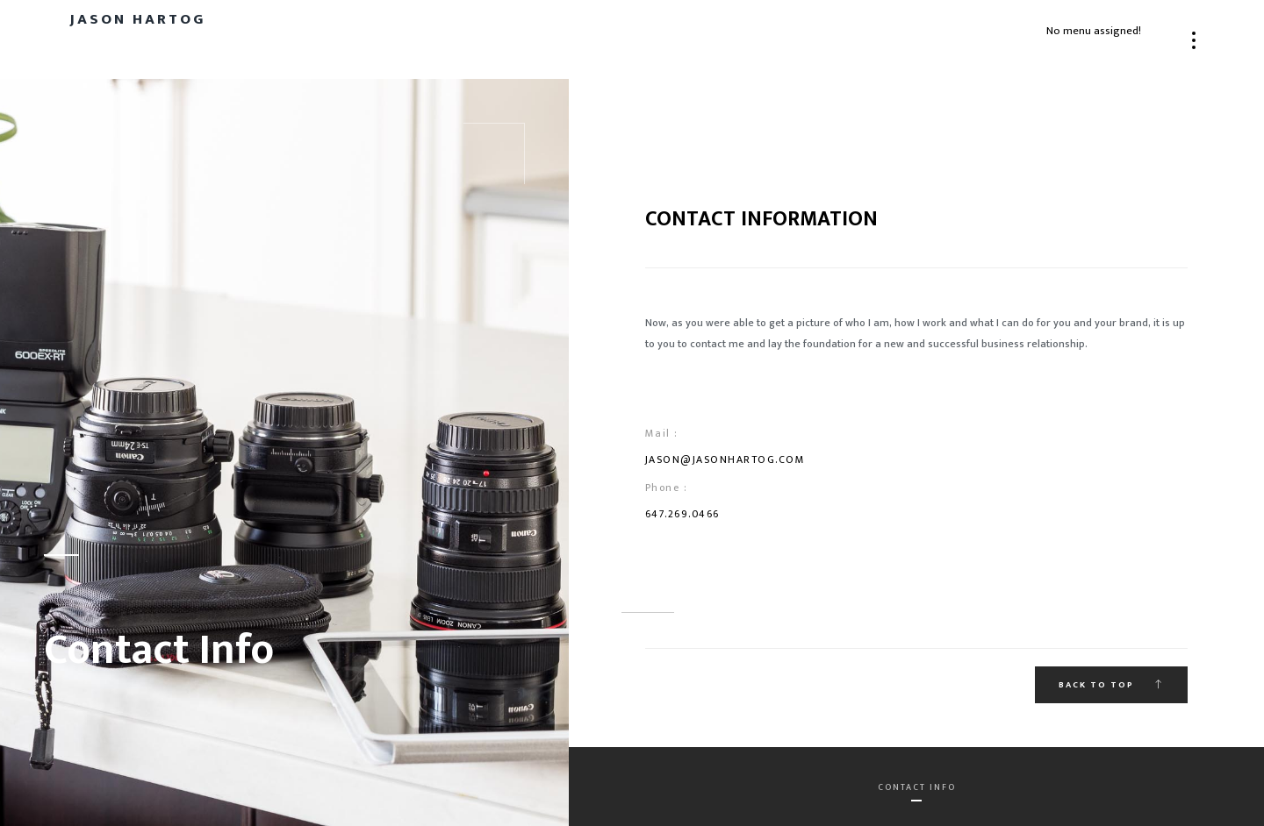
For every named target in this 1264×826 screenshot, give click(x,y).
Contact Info (917, 787)
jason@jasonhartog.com (725, 459)
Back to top (1111, 685)
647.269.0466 (682, 514)
